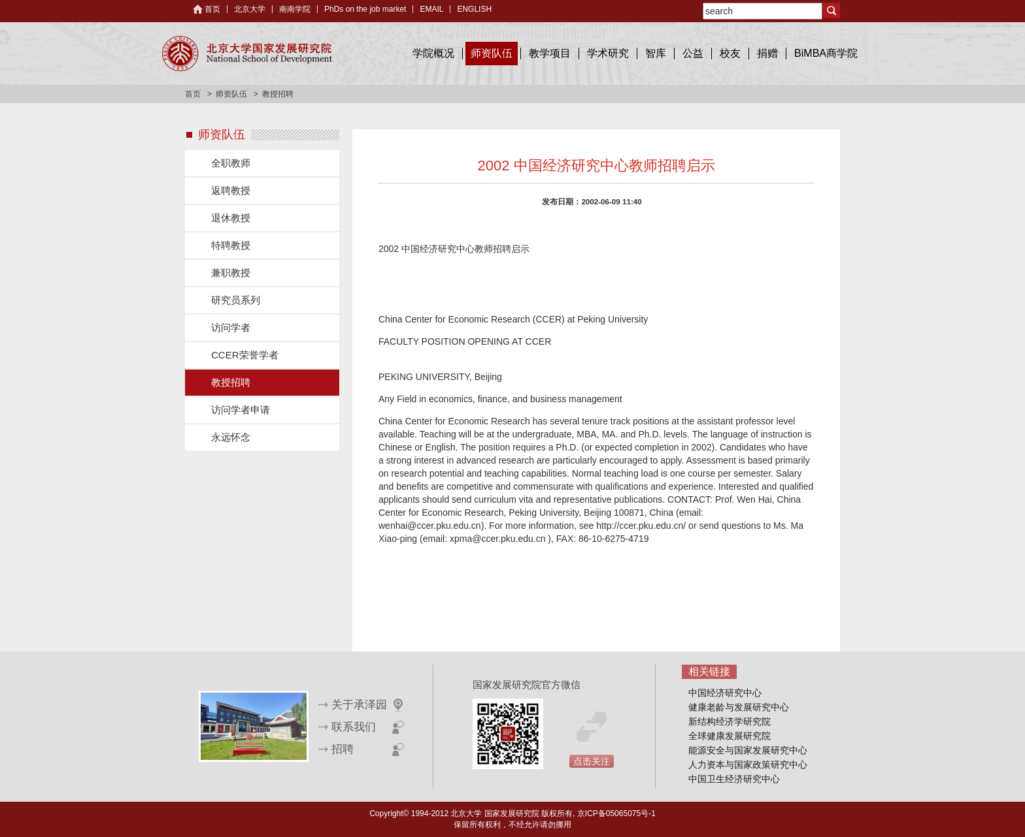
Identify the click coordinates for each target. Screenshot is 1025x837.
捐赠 (767, 53)
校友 (730, 53)
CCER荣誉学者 (244, 354)
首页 (212, 9)
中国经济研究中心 (725, 692)
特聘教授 (230, 245)
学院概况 (433, 53)
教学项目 (550, 53)
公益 (692, 53)
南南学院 (295, 9)
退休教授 (230, 217)
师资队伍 (491, 53)
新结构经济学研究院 (729, 721)
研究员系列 (235, 300)
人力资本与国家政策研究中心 (747, 764)
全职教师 (230, 162)
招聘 (342, 749)
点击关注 (591, 761)
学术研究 (608, 53)
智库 (655, 53)
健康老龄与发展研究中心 (738, 707)
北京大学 (249, 9)
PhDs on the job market (365, 9)
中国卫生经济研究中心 (734, 779)
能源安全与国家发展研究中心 (747, 750)
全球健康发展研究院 (729, 736)
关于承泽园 (359, 705)
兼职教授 (230, 272)
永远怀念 (230, 437)
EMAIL (431, 9)
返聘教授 (230, 190)
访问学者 (230, 327)
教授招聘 (230, 382)
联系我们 (353, 727)
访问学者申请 (240, 409)
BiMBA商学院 (826, 53)
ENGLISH (474, 9)
